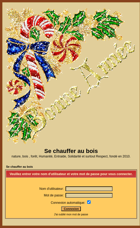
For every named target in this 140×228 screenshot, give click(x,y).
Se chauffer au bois (19, 166)
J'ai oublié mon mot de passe (71, 214)
